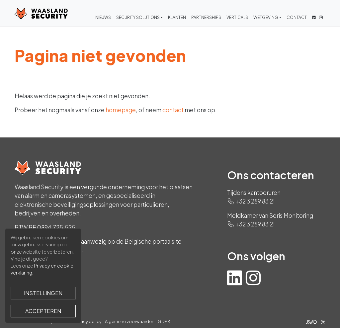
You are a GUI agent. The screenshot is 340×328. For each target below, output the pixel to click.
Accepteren (43, 310)
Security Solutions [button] (138, 17)
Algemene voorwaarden (129, 321)
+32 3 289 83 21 (255, 201)
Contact (297, 17)
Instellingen (43, 292)
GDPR (164, 321)
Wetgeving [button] (265, 17)
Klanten (177, 17)
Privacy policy (87, 321)
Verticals (237, 17)
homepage (121, 110)
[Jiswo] (314, 321)
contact (173, 110)
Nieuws (103, 17)
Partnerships (206, 17)
